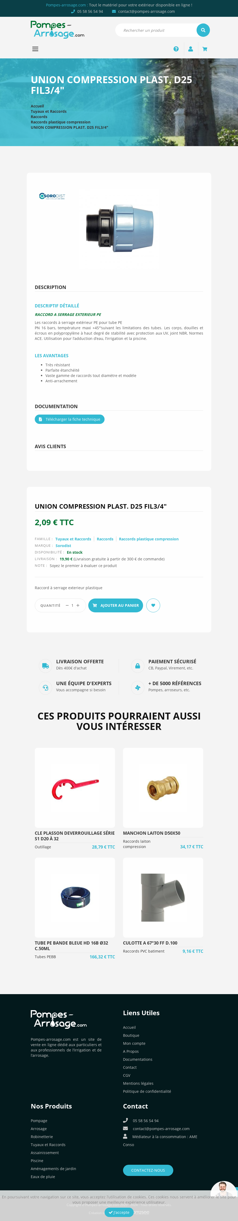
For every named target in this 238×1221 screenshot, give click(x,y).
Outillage (43, 846)
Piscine (37, 1160)
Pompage (39, 1120)
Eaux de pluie (43, 1176)
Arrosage (39, 1128)
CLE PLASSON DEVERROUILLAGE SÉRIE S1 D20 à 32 (75, 836)
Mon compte (134, 1043)
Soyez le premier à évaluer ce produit (83, 565)
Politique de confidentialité (147, 1091)
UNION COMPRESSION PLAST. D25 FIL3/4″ (69, 127)
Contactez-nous (148, 1170)
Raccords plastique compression (60, 121)
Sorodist (63, 545)
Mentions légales (138, 1083)
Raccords (39, 116)
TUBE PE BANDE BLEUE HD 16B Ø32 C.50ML (71, 945)
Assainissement (45, 1152)
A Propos (131, 1051)
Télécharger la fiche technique (69, 419)
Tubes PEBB (45, 956)
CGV (126, 1075)
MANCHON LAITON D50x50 (151, 833)
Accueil (37, 106)
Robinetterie (42, 1136)
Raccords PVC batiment (143, 951)
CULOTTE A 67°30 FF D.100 (150, 943)
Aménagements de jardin (53, 1168)
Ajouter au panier (116, 605)
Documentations (137, 1059)
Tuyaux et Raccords (49, 111)
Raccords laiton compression (137, 844)
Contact (130, 1067)
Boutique (131, 1035)
